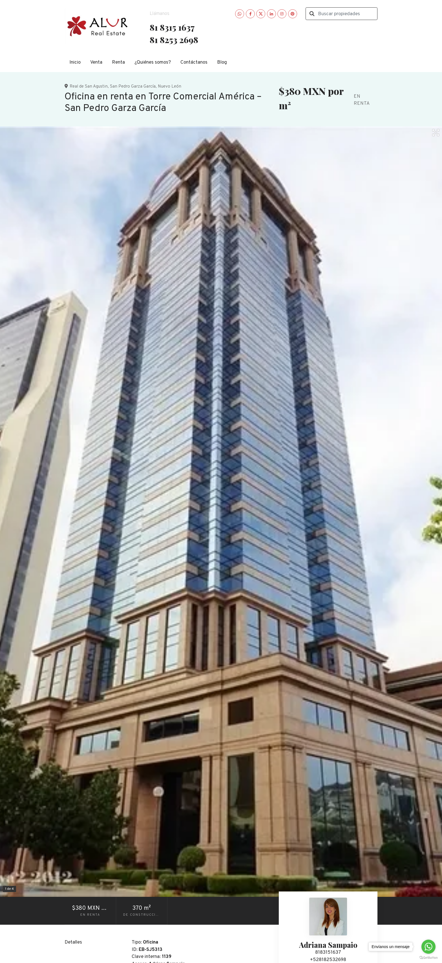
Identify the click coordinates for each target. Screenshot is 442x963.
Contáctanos (193, 62)
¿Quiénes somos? (152, 62)
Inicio (75, 62)
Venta (96, 62)
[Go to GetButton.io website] (428, 957)
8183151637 (328, 952)
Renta (118, 62)
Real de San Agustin (89, 86)
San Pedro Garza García (133, 86)
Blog (222, 62)
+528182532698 (328, 960)
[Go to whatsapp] (428, 947)
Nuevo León (169, 86)
